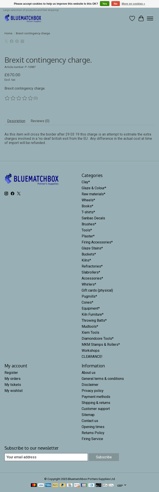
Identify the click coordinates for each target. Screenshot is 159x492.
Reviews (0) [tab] (40, 121)
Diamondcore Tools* (98, 338)
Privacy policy (93, 391)
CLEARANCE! (92, 356)
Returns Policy (93, 433)
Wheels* (88, 200)
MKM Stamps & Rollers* (101, 344)
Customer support (96, 409)
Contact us (90, 421)
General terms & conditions (103, 379)
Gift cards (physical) (97, 290)
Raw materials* (93, 194)
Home (8, 33)
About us (88, 373)
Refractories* (92, 266)
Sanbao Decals (93, 218)
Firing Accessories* (97, 242)
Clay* (86, 182)
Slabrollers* (91, 272)
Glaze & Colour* (94, 188)
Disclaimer (90, 385)
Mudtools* (90, 326)
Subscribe (104, 457)
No (115, 3)
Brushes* (89, 224)
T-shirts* (88, 212)
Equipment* (91, 308)
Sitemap (88, 415)
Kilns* (86, 260)
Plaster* (88, 236)
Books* (87, 206)
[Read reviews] (19, 98)
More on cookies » (133, 3)
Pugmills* (89, 296)
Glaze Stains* (92, 248)
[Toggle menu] (150, 18)
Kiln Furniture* (93, 314)
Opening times (93, 427)
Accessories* (92, 278)
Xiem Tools (90, 332)
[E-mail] (46, 457)
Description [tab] (16, 121)
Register (11, 373)
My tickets (12, 385)
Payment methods (96, 397)
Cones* (87, 302)
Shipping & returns (96, 403)
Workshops (91, 350)
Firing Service (92, 439)
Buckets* (89, 254)
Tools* (87, 230)
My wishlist (13, 391)
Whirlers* (89, 284)
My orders (12, 379)
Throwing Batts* (94, 320)
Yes (104, 3)
